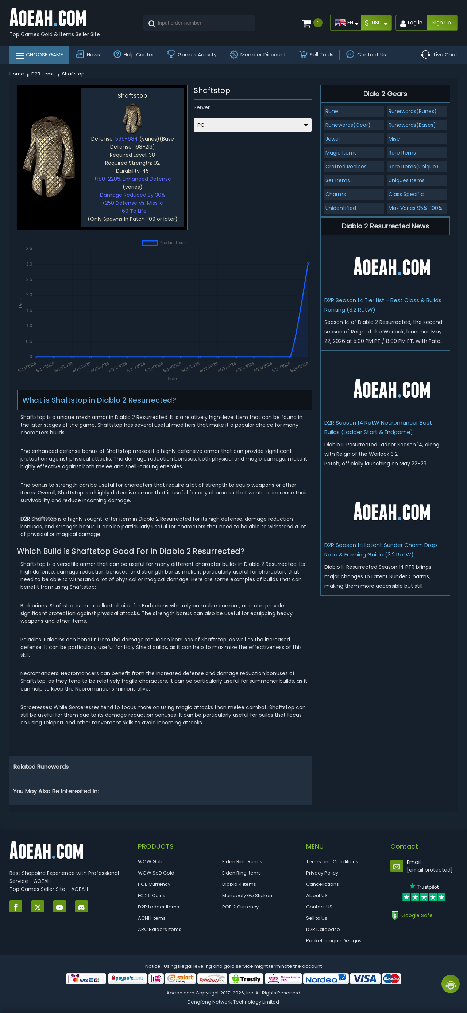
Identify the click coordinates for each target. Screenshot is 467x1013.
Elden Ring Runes (242, 861)
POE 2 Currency (240, 906)
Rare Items (402, 152)
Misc (394, 138)
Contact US (319, 906)
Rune (331, 111)
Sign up (441, 22)
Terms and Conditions (332, 861)
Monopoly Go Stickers (248, 895)
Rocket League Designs (334, 940)
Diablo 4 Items (239, 884)
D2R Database (323, 929)
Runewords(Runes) (413, 111)
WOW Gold (151, 861)
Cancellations (322, 884)
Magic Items (341, 152)
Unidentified (340, 208)
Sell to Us (316, 918)
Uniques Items (407, 180)
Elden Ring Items (241, 872)
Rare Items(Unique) (414, 166)
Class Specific (406, 194)
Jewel (332, 138)
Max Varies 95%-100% (415, 208)
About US (317, 895)
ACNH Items (152, 918)
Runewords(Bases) (412, 125)
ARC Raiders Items (159, 929)
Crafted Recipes (346, 166)
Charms (335, 194)
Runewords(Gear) (348, 125)
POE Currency (154, 884)
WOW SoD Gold (156, 872)
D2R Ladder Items (158, 906)
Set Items (337, 180)
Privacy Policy (322, 872)
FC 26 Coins (151, 895)
